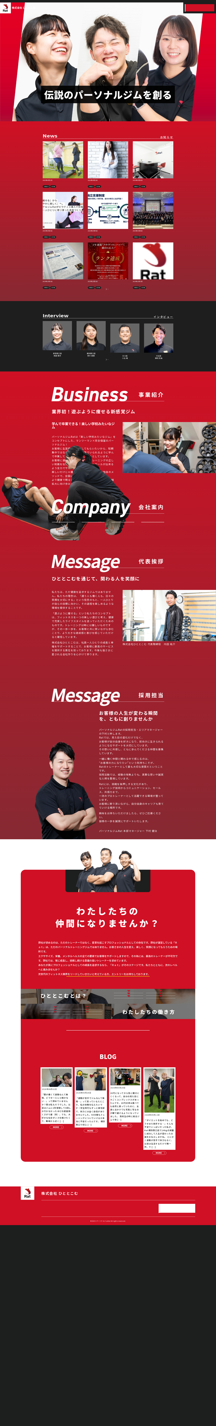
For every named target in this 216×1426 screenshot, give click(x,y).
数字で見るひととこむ (128, 1128)
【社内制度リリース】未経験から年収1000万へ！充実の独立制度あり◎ (107, 242)
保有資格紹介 (55, 1179)
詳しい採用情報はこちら (108, 1084)
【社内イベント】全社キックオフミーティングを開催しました (153, 242)
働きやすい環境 (87, 1179)
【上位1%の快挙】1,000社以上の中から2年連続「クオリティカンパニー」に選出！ (108, 296)
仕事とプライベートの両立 (55, 1165)
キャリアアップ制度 (87, 1165)
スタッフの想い (160, 1128)
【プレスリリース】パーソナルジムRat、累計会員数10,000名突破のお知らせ (63, 185)
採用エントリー (108, 1222)
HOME (91, 7)
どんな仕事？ (128, 1114)
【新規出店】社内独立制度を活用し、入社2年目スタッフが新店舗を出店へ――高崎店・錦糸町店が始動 (153, 186)
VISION (63, 575)
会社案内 (118, 7)
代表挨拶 (93, 575)
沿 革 (152, 575)
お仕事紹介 (161, 1114)
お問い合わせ (108, 601)
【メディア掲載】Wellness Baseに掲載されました (62, 242)
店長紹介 (128, 1142)
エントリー (199, 8)
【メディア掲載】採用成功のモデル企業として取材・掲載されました (63, 296)
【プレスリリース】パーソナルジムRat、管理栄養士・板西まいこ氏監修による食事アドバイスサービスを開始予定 (108, 186)
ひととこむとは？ (147, 7)
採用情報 (134, 7)
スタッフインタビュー (177, 7)
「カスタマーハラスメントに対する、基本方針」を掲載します (153, 296)
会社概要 (123, 575)
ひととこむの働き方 (162, 7)
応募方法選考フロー (161, 1142)
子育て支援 (55, 1193)
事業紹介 (104, 7)
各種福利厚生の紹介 (87, 1193)
